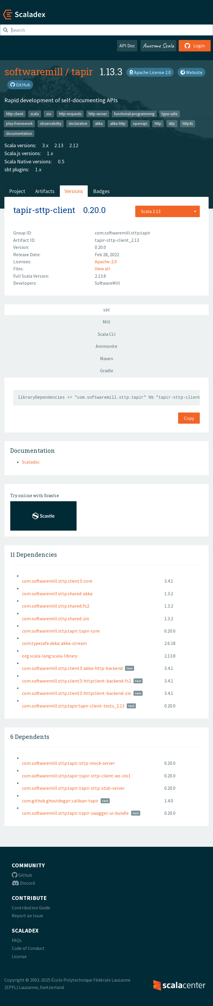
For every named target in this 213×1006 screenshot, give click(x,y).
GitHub (20, 85)
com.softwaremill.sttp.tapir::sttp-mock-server (68, 763)
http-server (98, 113)
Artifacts (45, 191)
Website (191, 72)
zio (48, 113)
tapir (82, 71)
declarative (78, 123)
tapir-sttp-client (44, 209)
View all (102, 268)
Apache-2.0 (106, 261)
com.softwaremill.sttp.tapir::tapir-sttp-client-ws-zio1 (76, 776)
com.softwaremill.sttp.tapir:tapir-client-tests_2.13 (73, 706)
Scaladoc (31, 462)
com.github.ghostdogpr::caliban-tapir (60, 801)
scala (35, 113)
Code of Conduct (28, 948)
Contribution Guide (31, 908)
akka (99, 123)
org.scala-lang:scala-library (49, 656)
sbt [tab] (106, 310)
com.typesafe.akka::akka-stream (54, 643)
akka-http (118, 123)
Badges (101, 191)
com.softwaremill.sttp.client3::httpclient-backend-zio (76, 693)
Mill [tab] (106, 322)
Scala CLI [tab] (107, 334)
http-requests (70, 113)
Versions (74, 191)
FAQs (17, 940)
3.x (45, 145)
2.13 (58, 145)
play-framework (19, 123)
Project (17, 191)
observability (50, 123)
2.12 (73, 145)
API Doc (127, 45)
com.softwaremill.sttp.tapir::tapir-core (61, 631)
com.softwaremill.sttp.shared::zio (55, 618)
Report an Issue (27, 915)
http (158, 123)
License (19, 956)
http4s (187, 123)
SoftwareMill (107, 283)
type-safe (170, 113)
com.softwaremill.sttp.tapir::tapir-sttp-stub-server (73, 788)
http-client (14, 113)
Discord (23, 883)
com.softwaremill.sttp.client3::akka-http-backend (72, 668)
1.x (50, 153)
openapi (140, 123)
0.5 (61, 161)
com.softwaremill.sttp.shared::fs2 (55, 606)
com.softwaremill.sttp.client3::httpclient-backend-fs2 (76, 681)
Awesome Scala (158, 45)
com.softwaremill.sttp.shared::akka (57, 593)
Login (195, 45)
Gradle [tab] (106, 370)
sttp (172, 123)
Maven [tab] (106, 358)
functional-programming (134, 113)
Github (22, 875)
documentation (19, 133)
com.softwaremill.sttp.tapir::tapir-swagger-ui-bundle (75, 813)
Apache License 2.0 (150, 72)
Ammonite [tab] (106, 346)
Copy (189, 418)
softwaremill (33, 71)
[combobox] (167, 211)
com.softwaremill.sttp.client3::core (57, 581)
